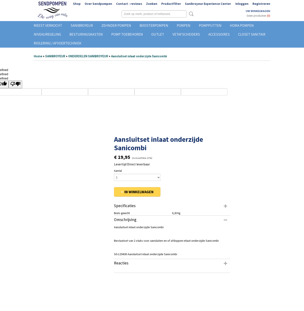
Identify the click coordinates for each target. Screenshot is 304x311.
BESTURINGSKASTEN (86, 34)
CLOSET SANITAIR (251, 34)
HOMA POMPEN (242, 25)
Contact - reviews (129, 4)
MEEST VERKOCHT (48, 25)
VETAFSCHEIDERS (186, 34)
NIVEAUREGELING (47, 34)
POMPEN (183, 25)
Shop (77, 4)
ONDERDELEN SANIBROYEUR (88, 56)
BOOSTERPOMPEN (154, 25)
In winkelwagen (138, 191)
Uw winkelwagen (258, 11)
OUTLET (157, 34)
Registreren (261, 4)
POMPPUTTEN (210, 25)
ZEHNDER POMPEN (116, 25)
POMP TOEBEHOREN (127, 34)
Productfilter (171, 4)
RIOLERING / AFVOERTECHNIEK (57, 43)
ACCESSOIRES (219, 34)
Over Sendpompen (98, 4)
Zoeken (151, 4)
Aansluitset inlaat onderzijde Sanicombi (139, 56)
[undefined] (15, 84)
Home (38, 56)
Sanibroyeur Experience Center (208, 4)
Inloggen (241, 4)
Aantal (118, 171)
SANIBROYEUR (82, 25)
